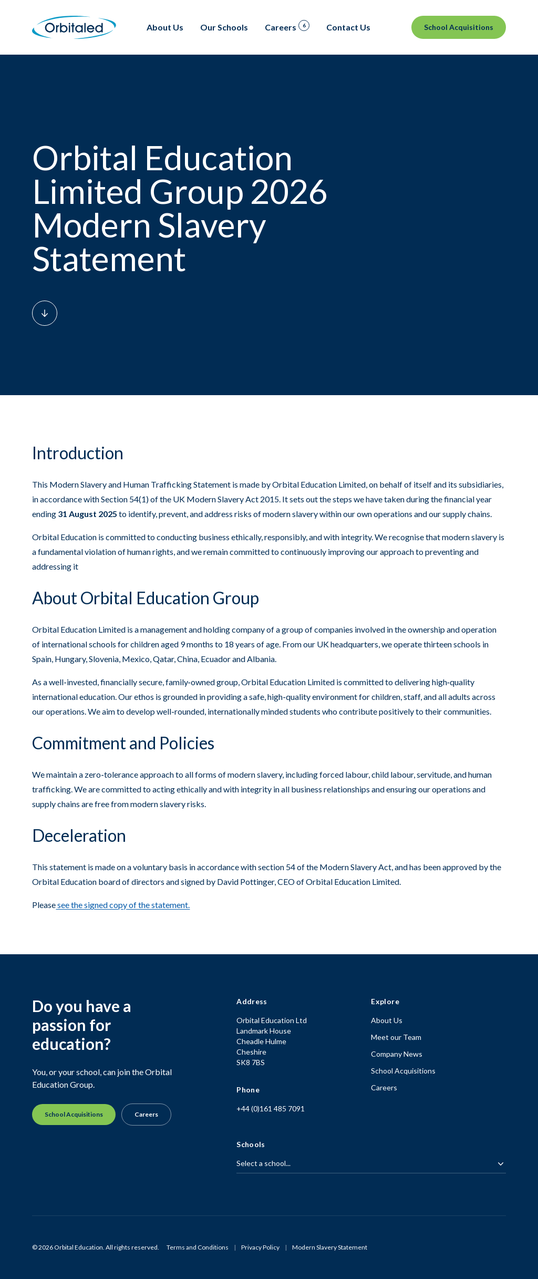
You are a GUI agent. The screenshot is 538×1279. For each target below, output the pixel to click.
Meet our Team (396, 1037)
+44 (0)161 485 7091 (270, 1108)
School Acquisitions (458, 27)
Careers (146, 1114)
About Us (386, 1020)
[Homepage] (74, 27)
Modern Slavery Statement (329, 1247)
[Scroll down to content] (44, 313)
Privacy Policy (260, 1247)
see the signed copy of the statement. (123, 905)
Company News (396, 1053)
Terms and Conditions (198, 1247)
